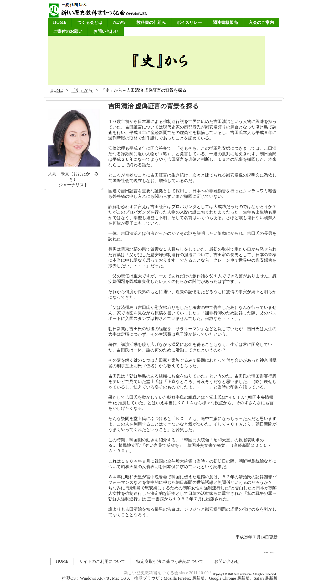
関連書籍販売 (225, 22)
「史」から (82, 90)
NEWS (119, 22)
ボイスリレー (189, 22)
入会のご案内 (261, 22)
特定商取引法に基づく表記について (169, 561)
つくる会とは (89, 22)
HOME (59, 22)
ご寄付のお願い (68, 31)
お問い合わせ (106, 31)
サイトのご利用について (102, 561)
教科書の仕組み (151, 22)
